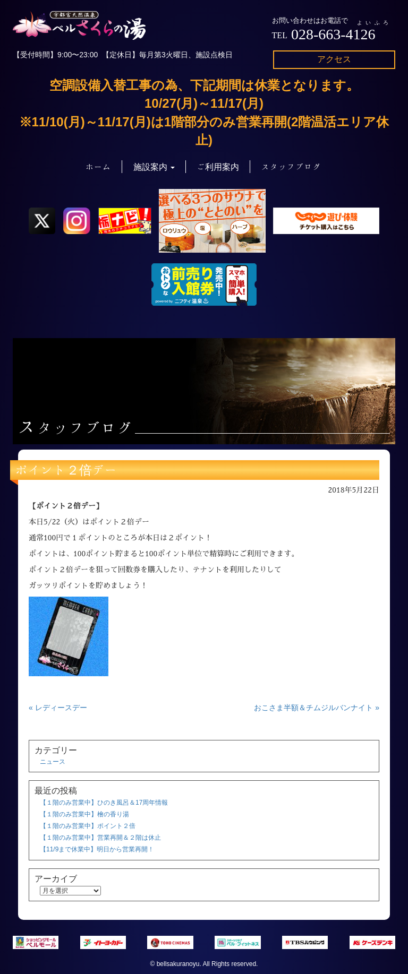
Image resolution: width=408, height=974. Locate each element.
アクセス (334, 59)
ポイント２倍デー (66, 469)
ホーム (98, 166)
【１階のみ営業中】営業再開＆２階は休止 (100, 837)
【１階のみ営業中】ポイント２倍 (87, 826)
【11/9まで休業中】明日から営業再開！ (97, 849)
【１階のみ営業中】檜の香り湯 (84, 814)
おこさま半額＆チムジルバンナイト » (316, 707)
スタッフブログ (291, 166)
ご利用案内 (218, 166)
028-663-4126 (333, 34)
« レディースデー (58, 707)
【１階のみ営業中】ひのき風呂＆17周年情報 (104, 802)
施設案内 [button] (154, 166)
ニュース (52, 761)
